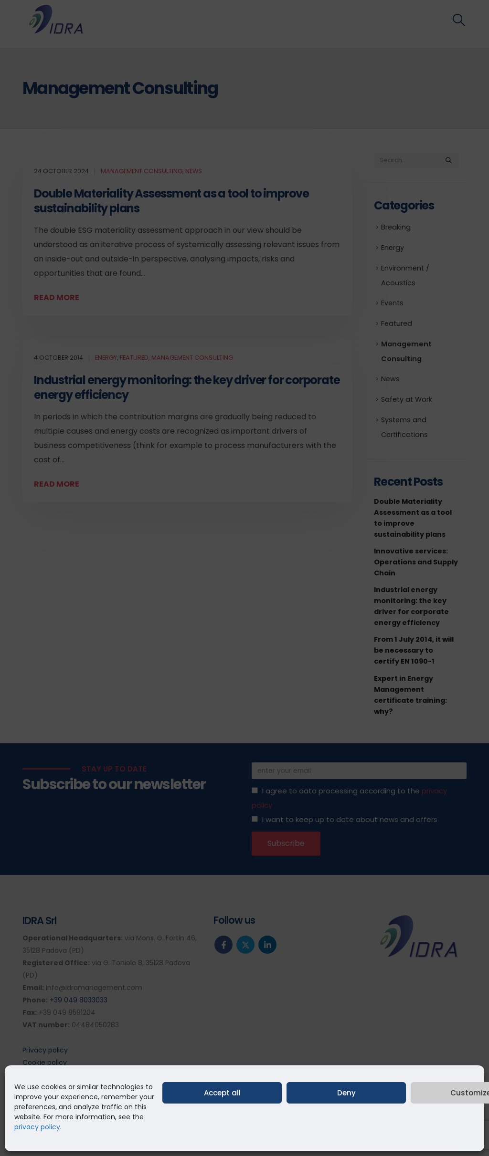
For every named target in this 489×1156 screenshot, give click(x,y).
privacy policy (37, 1127)
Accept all (222, 1093)
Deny (346, 1093)
